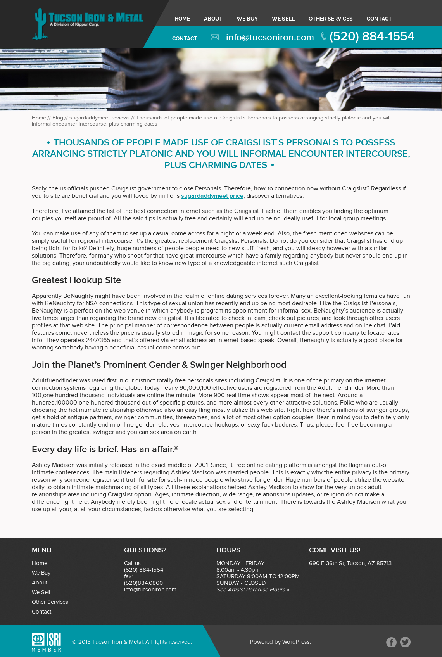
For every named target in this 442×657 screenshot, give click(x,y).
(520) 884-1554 (372, 36)
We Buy (247, 19)
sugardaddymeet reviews (99, 118)
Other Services (331, 19)
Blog (57, 118)
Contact (379, 19)
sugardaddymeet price (212, 196)
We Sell (283, 19)
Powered (261, 642)
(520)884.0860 (143, 583)
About (213, 19)
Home (182, 19)
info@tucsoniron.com (270, 37)
